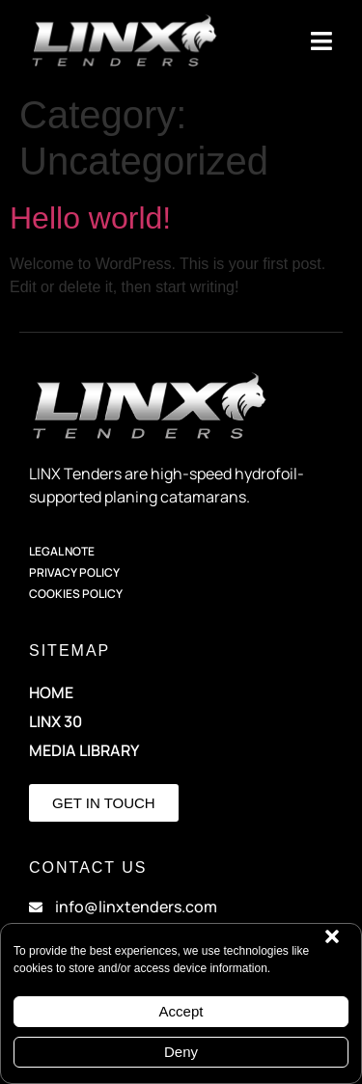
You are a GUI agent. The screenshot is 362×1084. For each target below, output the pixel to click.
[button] (332, 936)
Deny (181, 1051)
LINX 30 (55, 721)
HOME (51, 692)
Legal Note (62, 551)
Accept (181, 1011)
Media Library (84, 750)
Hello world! (90, 218)
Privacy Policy (74, 572)
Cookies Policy (76, 593)
